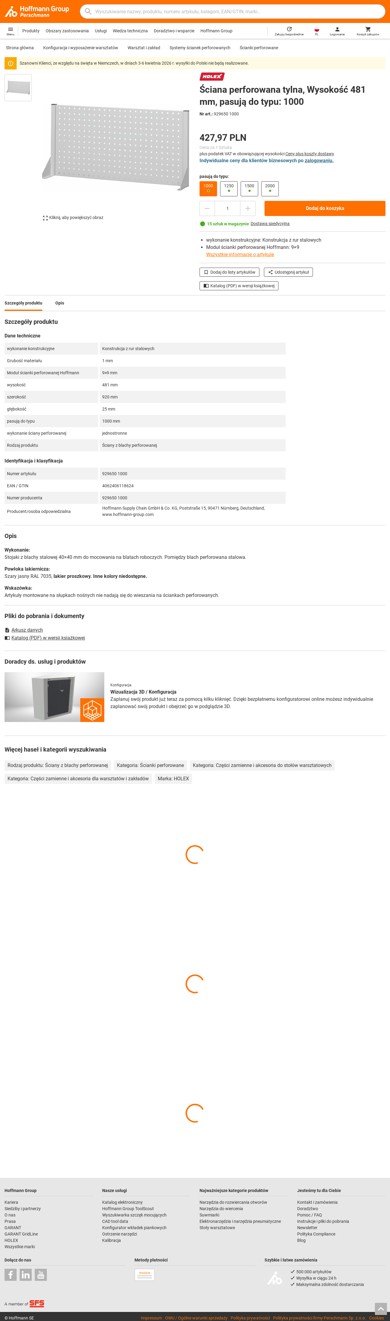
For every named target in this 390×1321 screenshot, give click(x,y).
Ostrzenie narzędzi (119, 1234)
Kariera (11, 1202)
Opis (59, 303)
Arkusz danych (24, 630)
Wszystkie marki (20, 1246)
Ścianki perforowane (259, 47)
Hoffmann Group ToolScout (128, 1208)
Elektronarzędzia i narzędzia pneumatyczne (240, 1221)
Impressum (151, 1318)
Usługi (101, 30)
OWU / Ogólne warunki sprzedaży (196, 1318)
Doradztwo (307, 1208)
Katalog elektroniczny (122, 1202)
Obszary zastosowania (67, 30)
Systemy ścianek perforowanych (200, 47)
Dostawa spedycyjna (270, 223)
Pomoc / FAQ (309, 1215)
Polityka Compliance (316, 1234)
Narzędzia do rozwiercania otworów (233, 1202)
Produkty (31, 30)
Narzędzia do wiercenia (221, 1208)
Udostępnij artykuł (288, 272)
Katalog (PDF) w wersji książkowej (239, 285)
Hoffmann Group (216, 30)
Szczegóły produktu (23, 303)
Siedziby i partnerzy (23, 1208)
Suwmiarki (209, 1215)
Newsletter (307, 1227)
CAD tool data (115, 1221)
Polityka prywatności (250, 1318)
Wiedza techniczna (130, 30)
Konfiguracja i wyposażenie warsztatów (80, 47)
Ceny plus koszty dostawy (309, 153)
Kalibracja (111, 1240)
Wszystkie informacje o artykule (240, 254)
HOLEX (11, 1240)
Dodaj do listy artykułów (229, 272)
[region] (23, 150)
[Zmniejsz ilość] (207, 208)
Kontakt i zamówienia (317, 1202)
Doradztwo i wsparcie (174, 30)
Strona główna (20, 47)
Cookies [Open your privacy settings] (376, 1318)
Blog (301, 1240)
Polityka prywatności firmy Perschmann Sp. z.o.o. (319, 1318)
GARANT (13, 1227)
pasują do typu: (214, 176)
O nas (10, 1215)
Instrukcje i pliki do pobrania (323, 1221)
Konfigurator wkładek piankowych (134, 1227)
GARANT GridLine (21, 1234)
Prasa (10, 1221)
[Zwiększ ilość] (247, 208)
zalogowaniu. (319, 160)
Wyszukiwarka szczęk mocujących (134, 1215)
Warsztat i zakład (144, 47)
